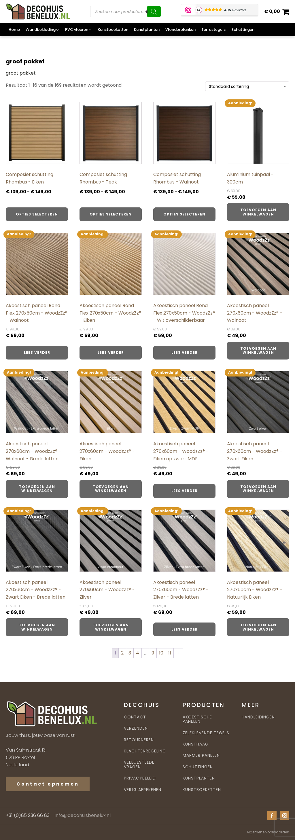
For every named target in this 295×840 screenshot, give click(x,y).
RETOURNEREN (139, 740)
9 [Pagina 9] (153, 653)
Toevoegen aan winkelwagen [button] (258, 211)
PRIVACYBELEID (140, 778)
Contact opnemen (47, 784)
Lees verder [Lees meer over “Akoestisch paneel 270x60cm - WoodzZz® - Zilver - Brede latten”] (184, 629)
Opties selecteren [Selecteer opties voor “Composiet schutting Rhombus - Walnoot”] (184, 214)
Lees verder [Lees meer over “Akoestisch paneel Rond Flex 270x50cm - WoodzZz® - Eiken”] (111, 352)
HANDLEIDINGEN (258, 717)
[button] (42, 29)
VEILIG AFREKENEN (142, 790)
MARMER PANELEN (201, 755)
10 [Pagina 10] (161, 653)
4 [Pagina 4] (137, 653)
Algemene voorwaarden (268, 832)
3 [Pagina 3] (129, 653)
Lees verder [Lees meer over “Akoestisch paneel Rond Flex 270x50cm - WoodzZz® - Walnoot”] (37, 352)
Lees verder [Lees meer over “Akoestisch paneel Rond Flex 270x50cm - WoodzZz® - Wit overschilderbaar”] (184, 352)
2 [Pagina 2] (122, 653)
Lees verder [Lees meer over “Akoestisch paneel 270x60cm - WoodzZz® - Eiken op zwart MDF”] (184, 490)
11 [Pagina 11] (169, 653)
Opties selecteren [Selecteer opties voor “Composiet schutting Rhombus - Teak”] (111, 214)
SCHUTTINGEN (198, 767)
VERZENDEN (136, 728)
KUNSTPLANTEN (199, 778)
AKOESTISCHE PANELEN (197, 719)
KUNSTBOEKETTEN (202, 790)
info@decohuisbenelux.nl (83, 815)
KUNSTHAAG (196, 744)
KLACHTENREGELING (145, 751)
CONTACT (135, 717)
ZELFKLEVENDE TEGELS (206, 733)
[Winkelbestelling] (247, 87)
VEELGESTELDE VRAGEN (139, 764)
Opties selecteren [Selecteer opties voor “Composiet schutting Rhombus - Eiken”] (37, 214)
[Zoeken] (154, 11)
